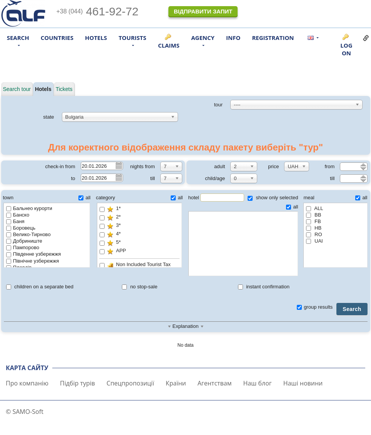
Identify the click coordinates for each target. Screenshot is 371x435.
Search (352, 309)
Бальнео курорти (29, 208)
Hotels (96, 37)
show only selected (273, 197)
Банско (18, 215)
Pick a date (118, 165)
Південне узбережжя (33, 254)
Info (233, 37)
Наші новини (303, 383)
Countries (57, 37)
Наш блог (257, 383)
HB (313, 228)
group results (315, 307)
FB (313, 221)
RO (314, 234)
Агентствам (215, 383)
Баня (15, 221)
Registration (273, 37)
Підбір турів (77, 383)
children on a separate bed (40, 286)
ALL (314, 208)
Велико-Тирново (28, 234)
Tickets (64, 89)
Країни (176, 383)
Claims (169, 45)
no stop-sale (139, 286)
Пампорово (22, 247)
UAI (314, 241)
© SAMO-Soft (24, 411)
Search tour (17, 89)
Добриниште (24, 241)
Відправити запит (203, 11)
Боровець (20, 228)
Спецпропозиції (130, 383)
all (84, 197)
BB (313, 215)
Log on (346, 49)
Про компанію (27, 383)
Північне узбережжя (32, 261)
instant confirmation (263, 286)
